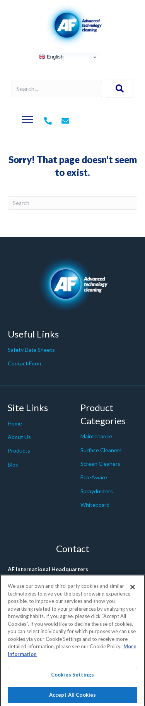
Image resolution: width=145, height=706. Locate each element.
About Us (19, 437)
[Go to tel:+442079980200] (48, 121)
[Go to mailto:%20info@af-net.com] (65, 121)
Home (15, 423)
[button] (119, 88)
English (51, 57)
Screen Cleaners (100, 463)
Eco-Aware (93, 477)
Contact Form (24, 363)
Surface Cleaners (101, 450)
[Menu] (27, 119)
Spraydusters (96, 491)
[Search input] (57, 88)
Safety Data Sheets (31, 349)
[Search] (72, 203)
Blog (13, 464)
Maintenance (96, 436)
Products (19, 450)
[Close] (132, 590)
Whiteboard (94, 504)
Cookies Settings (72, 678)
